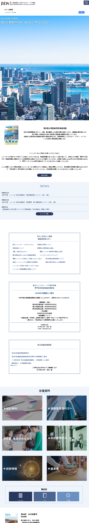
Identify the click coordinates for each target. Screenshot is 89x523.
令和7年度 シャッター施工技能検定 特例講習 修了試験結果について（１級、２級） (29, 202)
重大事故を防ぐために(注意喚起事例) (24, 255)
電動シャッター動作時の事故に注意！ (51, 251)
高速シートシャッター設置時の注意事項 (25, 262)
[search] (40, 12)
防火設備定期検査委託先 (21, 353)
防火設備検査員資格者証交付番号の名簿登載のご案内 (30, 356)
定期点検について (18, 248)
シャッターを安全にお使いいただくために (26, 265)
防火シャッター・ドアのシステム (23, 244)
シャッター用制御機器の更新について (24, 269)
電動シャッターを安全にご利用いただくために (27, 258)
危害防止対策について (44, 244)
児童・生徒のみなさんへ (20, 251)
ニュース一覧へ (44, 214)
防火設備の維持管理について (55, 258)
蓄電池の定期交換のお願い (45, 248)
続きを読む (44, 175)
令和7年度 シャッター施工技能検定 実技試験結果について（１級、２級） (26, 195)
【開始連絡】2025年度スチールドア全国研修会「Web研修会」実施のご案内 (25, 209)
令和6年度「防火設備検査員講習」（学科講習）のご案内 (31, 360)
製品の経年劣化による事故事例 (55, 262)
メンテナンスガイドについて (49, 255)
